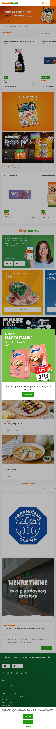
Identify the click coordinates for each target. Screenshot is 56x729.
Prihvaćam (28, 716)
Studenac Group (6, 705)
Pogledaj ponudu (28, 394)
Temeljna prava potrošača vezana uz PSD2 (12, 696)
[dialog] (28, 718)
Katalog (4, 26)
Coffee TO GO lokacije (7, 702)
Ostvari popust (22, 309)
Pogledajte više (47, 33)
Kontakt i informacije (7, 685)
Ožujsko (26, 26)
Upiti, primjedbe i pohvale (8, 688)
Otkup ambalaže (8, 488)
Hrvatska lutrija (34, 488)
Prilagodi (28, 726)
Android (19, 263)
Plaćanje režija (21, 488)
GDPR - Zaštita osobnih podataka (10, 693)
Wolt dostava (46, 488)
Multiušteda (12, 26)
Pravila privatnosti (9, 711)
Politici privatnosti (27, 642)
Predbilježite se (46, 647)
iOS (8, 263)
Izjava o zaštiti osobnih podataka (10, 691)
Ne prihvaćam (28, 722)
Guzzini (20, 26)
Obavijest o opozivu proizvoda (9, 699)
